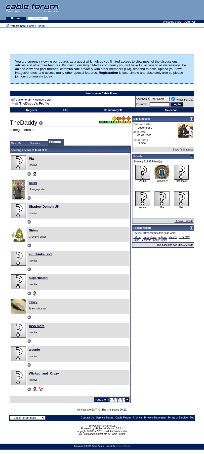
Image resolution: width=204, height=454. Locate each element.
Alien (181, 207)
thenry (156, 240)
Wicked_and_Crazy (44, 373)
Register (31, 110)
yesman (143, 207)
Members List (43, 99)
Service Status (104, 417)
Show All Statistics (183, 149)
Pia (31, 158)
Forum (15, 18)
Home (31, 25)
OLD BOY (184, 237)
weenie (34, 349)
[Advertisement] (143, 9)
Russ (33, 183)
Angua (143, 181)
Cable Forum (24, 99)
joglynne (162, 237)
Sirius (33, 230)
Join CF (190, 21)
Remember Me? (182, 99)
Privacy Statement (155, 417)
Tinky (33, 302)
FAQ (66, 110)
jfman (153, 237)
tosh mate (36, 326)
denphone (162, 180)
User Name (142, 99)
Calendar (171, 110)
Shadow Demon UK (44, 206)
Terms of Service (178, 417)
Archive (137, 417)
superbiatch (38, 278)
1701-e (137, 237)
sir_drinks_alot (40, 254)
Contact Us (87, 417)
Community (113, 110)
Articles (37, 18)
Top (192, 417)
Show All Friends (183, 221)
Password (141, 104)
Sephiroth (145, 240)
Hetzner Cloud (123, 446)
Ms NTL (172, 237)
